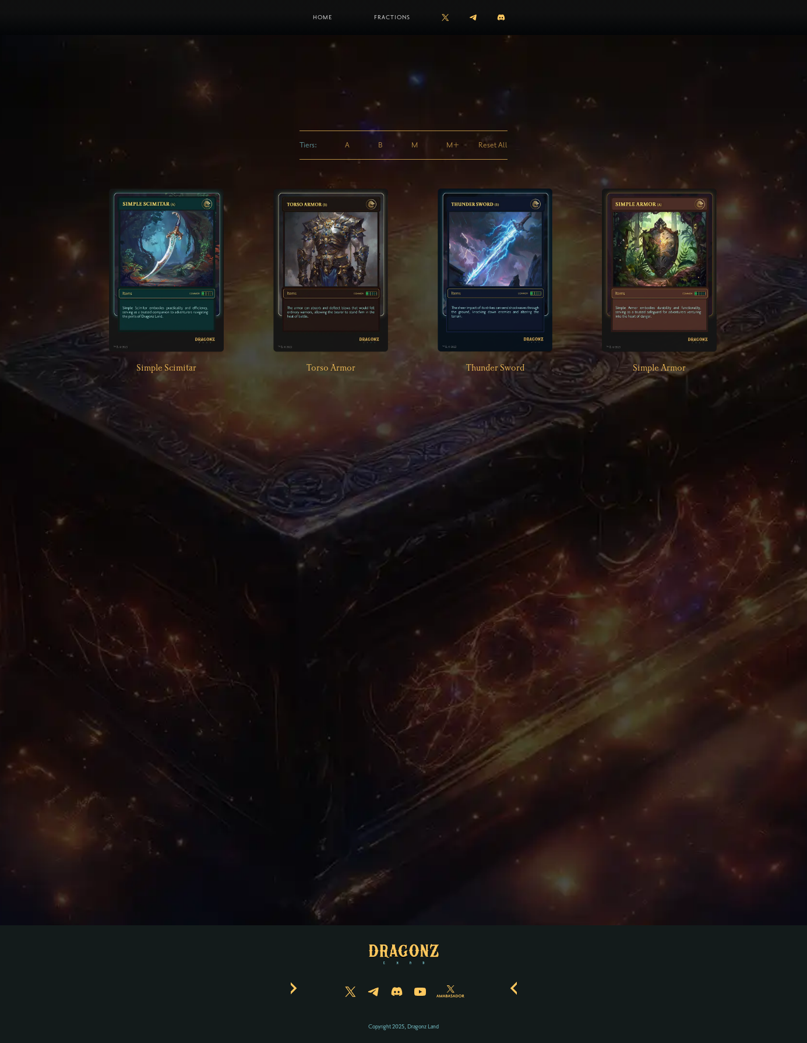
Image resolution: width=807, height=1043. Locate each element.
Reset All (493, 145)
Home (322, 17)
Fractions (392, 17)
